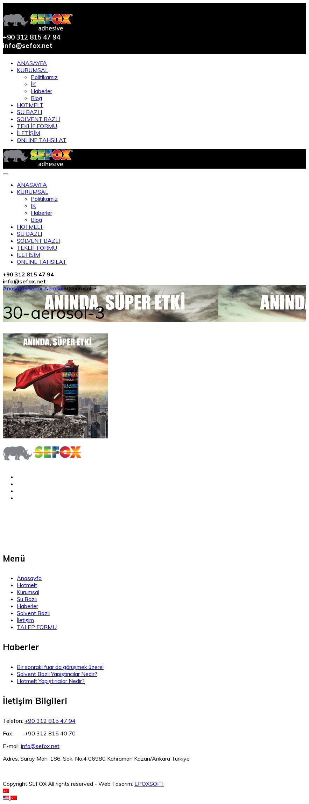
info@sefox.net (40, 745)
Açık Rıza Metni (22, 531)
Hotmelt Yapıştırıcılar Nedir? (51, 680)
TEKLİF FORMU (37, 125)
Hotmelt (27, 584)
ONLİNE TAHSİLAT (41, 139)
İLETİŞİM (28, 132)
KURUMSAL (32, 69)
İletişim (25, 619)
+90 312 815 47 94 (50, 720)
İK (33, 83)
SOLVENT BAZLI (38, 118)
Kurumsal (28, 591)
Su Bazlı (27, 598)
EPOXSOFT (149, 783)
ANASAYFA (32, 62)
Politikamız (44, 76)
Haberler (41, 90)
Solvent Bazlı (33, 612)
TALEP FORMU (37, 626)
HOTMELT (30, 104)
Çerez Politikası (22, 538)
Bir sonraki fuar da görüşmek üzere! (60, 666)
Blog (36, 97)
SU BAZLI (29, 111)
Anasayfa (15, 288)
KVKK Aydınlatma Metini (33, 524)
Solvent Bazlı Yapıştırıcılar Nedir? (57, 673)
